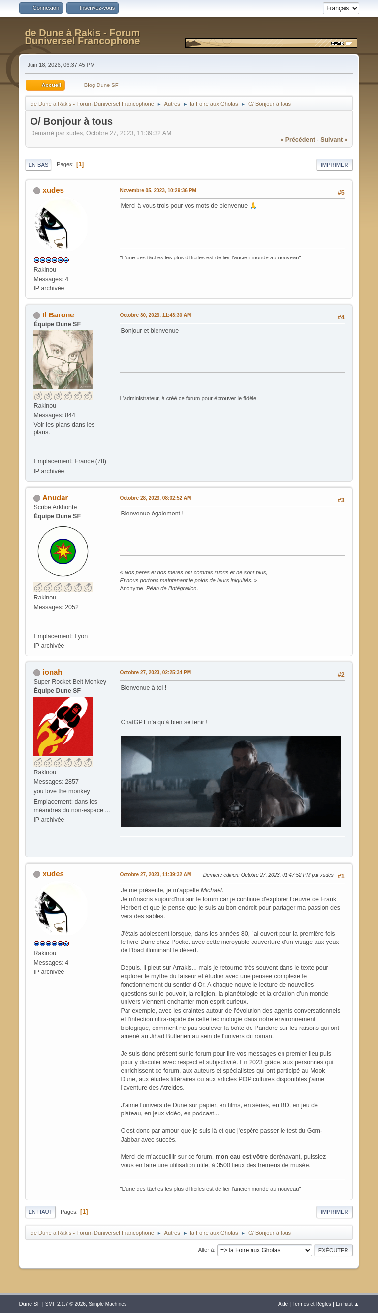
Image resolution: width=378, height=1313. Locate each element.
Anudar (55, 497)
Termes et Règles (311, 1304)
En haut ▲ (347, 1304)
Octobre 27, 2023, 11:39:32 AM (155, 874)
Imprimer (334, 165)
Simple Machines (107, 1304)
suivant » (333, 139)
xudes (53, 190)
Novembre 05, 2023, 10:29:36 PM (158, 190)
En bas (38, 165)
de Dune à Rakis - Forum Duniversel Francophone (82, 37)
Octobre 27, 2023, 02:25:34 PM (155, 672)
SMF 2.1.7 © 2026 (65, 1304)
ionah (53, 672)
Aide (283, 1304)
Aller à (206, 1250)
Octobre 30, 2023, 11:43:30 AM (155, 315)
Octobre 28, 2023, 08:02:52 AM (155, 498)
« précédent (297, 139)
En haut (40, 1212)
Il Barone (58, 315)
